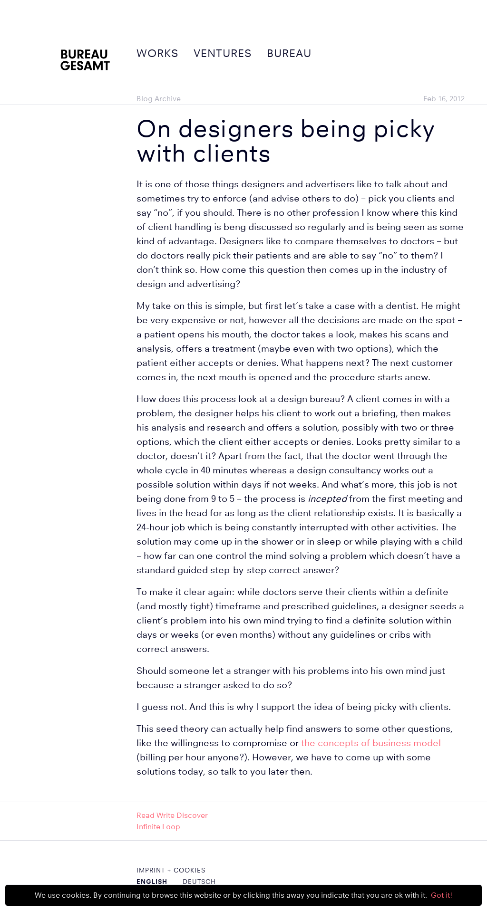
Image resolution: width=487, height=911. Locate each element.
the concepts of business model (371, 743)
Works (157, 53)
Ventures (223, 53)
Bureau (289, 53)
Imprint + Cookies (170, 870)
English (151, 881)
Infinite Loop (158, 826)
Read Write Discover (172, 815)
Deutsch (199, 881)
